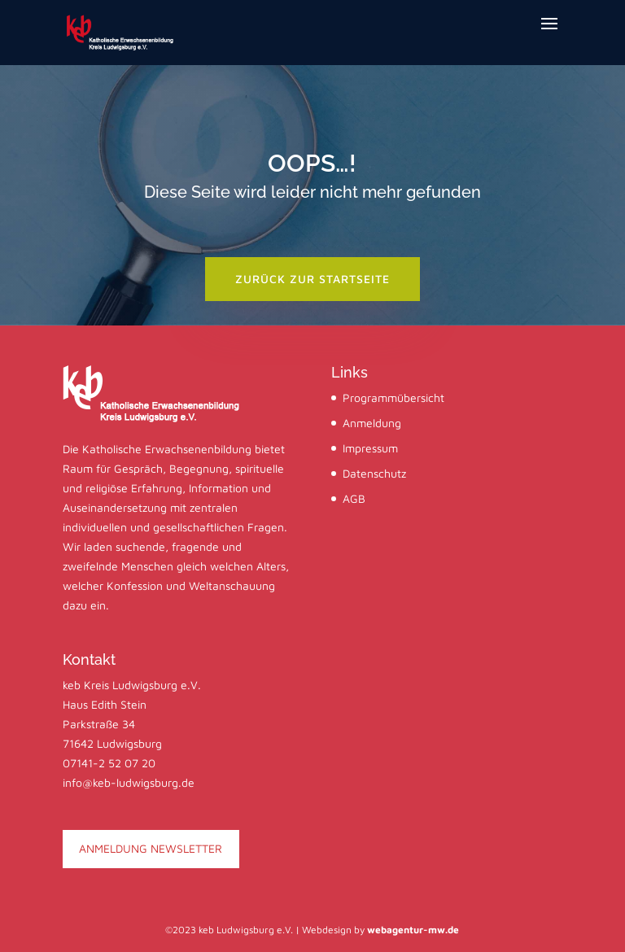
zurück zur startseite (312, 279)
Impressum (370, 448)
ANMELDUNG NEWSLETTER (150, 848)
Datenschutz (374, 473)
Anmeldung (372, 423)
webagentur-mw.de (413, 930)
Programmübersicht (393, 397)
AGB (354, 498)
